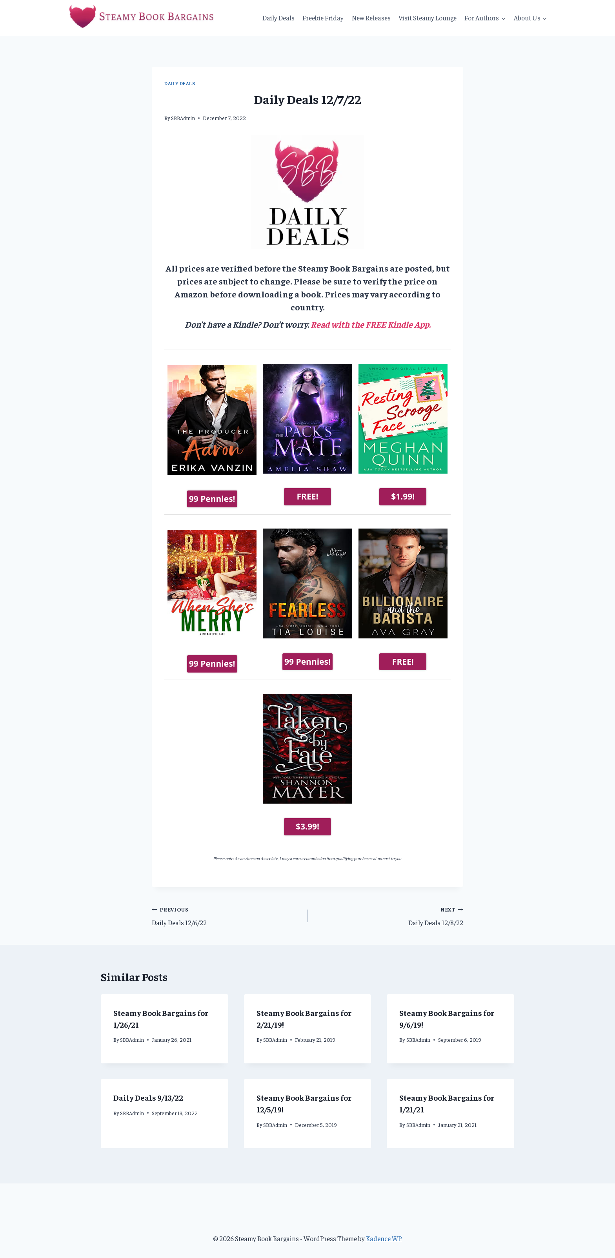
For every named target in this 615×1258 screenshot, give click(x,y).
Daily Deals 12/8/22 (388, 911)
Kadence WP (384, 1234)
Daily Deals (278, 17)
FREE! (307, 496)
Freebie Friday (323, 17)
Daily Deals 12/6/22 (226, 911)
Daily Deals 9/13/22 (148, 1093)
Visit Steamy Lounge (427, 17)
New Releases (371, 17)
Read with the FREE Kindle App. (371, 324)
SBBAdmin (183, 118)
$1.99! (403, 496)
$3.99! (307, 822)
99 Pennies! (212, 496)
